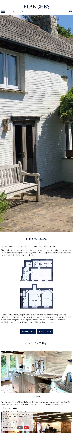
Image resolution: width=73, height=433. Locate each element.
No (26, 428)
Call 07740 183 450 (15, 12)
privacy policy (13, 422)
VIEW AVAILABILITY (28, 332)
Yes (20, 428)
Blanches (36, 6)
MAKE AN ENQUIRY (44, 332)
